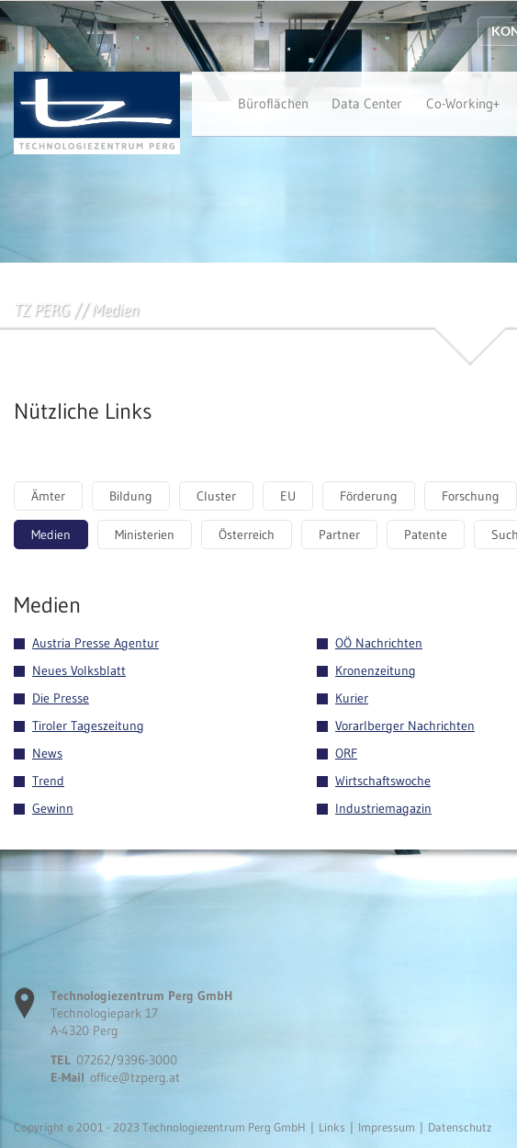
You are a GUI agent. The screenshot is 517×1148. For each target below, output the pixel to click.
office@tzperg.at (135, 1077)
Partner (339, 534)
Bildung (130, 496)
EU (288, 496)
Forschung (471, 496)
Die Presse (60, 698)
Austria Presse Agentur (95, 643)
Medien (51, 534)
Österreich (247, 534)
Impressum (386, 1127)
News (47, 753)
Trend (48, 780)
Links (332, 1127)
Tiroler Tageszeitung (88, 725)
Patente (425, 534)
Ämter (48, 496)
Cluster (216, 496)
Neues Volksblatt (79, 670)
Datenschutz (459, 1127)
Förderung (369, 496)
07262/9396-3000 (126, 1060)
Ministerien (144, 534)
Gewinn (52, 808)
